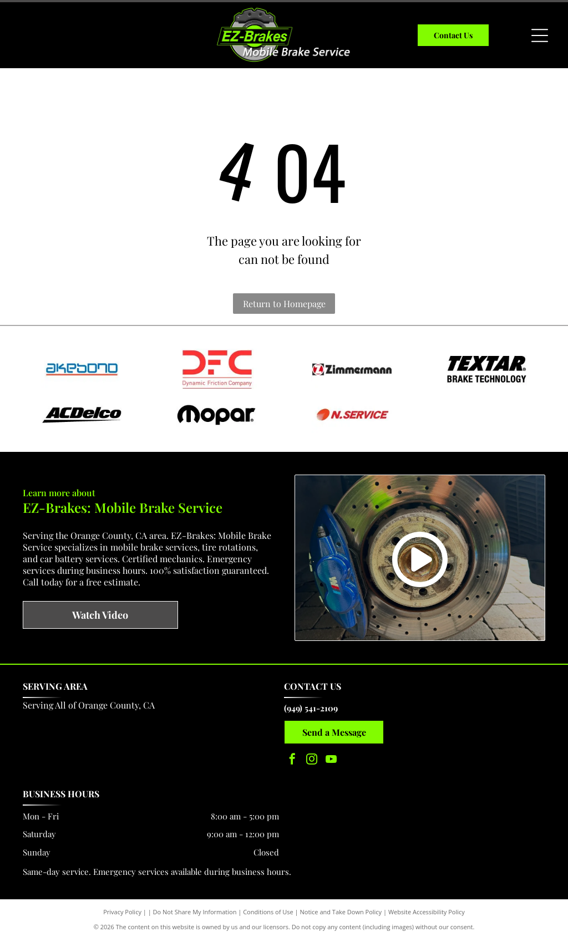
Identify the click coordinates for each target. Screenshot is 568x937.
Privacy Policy (122, 909)
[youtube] (331, 757)
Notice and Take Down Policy (341, 909)
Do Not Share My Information (195, 909)
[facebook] (292, 757)
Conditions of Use (268, 909)
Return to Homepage (284, 303)
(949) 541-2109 (311, 704)
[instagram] (311, 757)
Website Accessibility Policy (426, 909)
